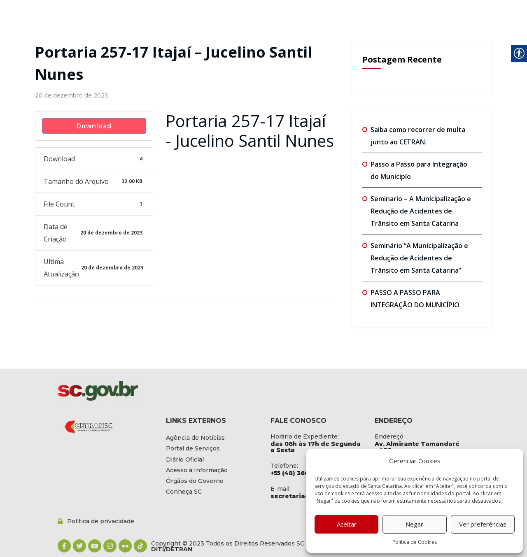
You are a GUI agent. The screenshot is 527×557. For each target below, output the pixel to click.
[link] (71, 95)
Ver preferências (482, 524)
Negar (414, 524)
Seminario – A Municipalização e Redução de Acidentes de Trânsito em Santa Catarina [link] (421, 211)
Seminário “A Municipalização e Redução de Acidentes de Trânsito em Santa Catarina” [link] (419, 258)
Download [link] (94, 125)
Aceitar (347, 524)
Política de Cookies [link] (414, 541)
